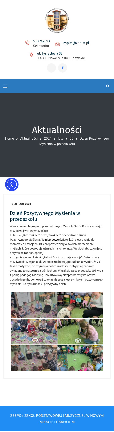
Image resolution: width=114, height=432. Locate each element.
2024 (48, 139)
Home (9, 139)
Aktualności (29, 139)
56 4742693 (41, 41)
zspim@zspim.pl (76, 43)
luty (60, 139)
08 (71, 139)
